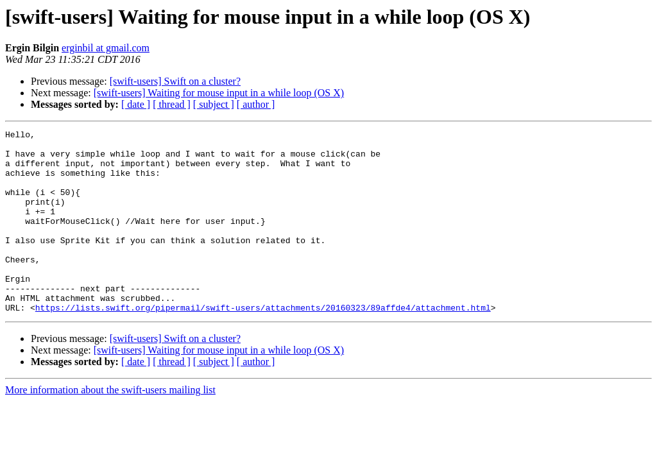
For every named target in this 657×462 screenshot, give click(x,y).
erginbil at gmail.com (105, 47)
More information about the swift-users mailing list (110, 426)
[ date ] (135, 104)
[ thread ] (172, 104)
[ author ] (256, 104)
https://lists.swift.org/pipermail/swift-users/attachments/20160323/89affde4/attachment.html (263, 344)
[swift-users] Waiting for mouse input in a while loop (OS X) (219, 92)
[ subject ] (213, 104)
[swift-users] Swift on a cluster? (175, 81)
